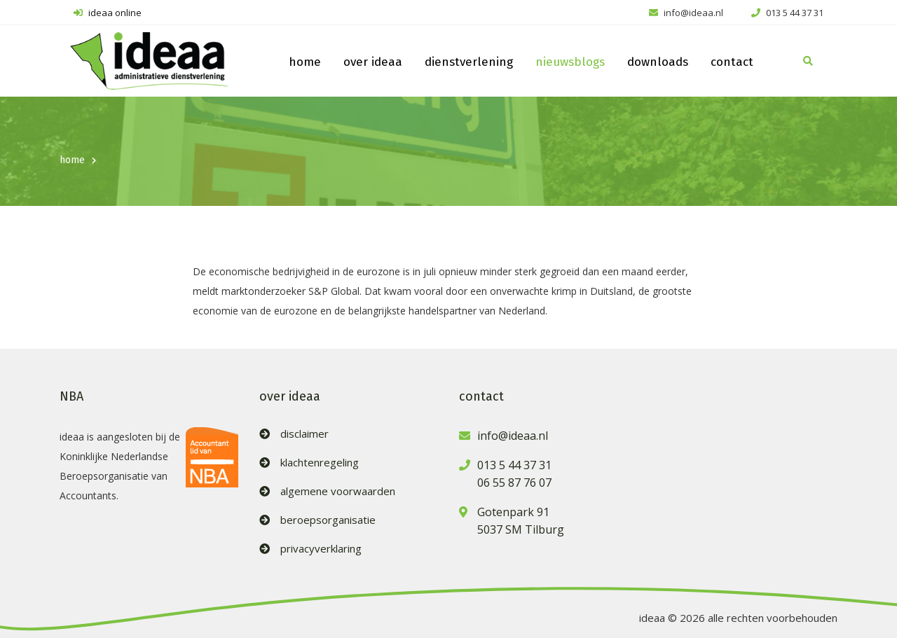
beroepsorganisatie (328, 520)
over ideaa (372, 62)
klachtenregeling (319, 462)
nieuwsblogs (570, 62)
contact (732, 62)
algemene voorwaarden (337, 491)
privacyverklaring (321, 548)
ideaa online (108, 12)
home (305, 62)
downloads (657, 62)
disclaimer (304, 434)
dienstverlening (469, 62)
